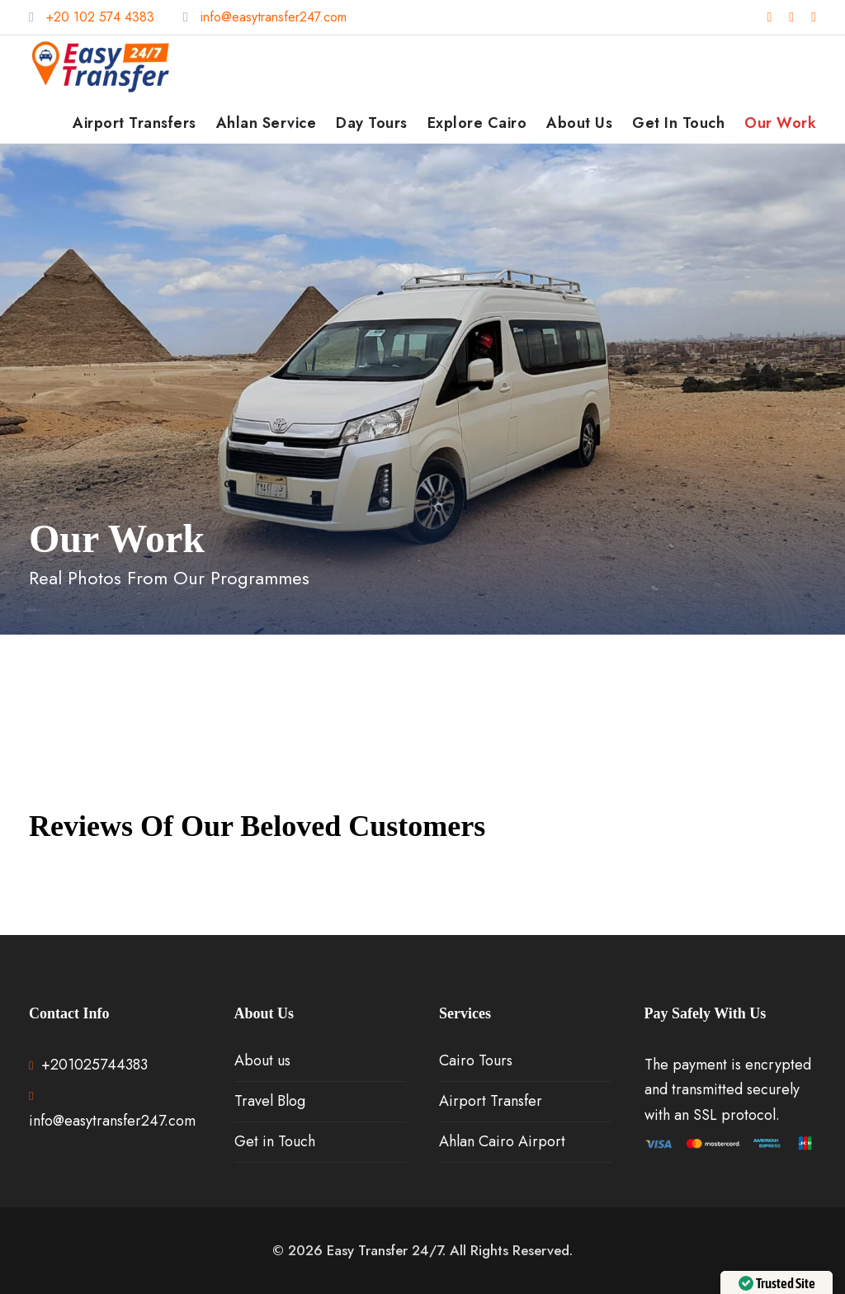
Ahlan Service (266, 123)
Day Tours (372, 123)
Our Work (780, 123)
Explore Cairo (477, 123)
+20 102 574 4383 (100, 16)
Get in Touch (678, 123)
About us (579, 123)
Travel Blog (269, 1101)
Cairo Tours (475, 1060)
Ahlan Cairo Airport (502, 1141)
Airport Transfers (134, 123)
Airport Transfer (490, 1101)
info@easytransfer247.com (274, 16)
